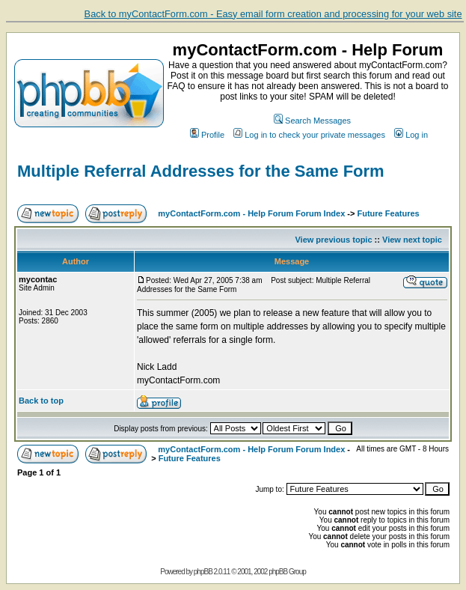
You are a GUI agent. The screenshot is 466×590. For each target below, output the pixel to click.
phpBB (203, 572)
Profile (207, 134)
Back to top (41, 400)
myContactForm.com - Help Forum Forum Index (251, 213)
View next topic (412, 239)
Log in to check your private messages (309, 134)
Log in (411, 134)
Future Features (389, 213)
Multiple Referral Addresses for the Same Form (200, 171)
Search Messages (312, 120)
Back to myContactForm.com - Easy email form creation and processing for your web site (273, 13)
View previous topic (333, 239)
